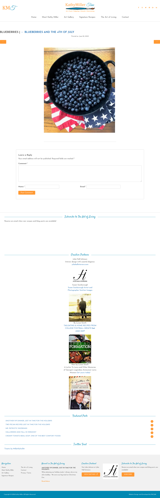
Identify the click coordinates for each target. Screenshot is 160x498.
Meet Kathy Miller (50, 17)
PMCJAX (153, 494)
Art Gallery (69, 17)
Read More (46, 481)
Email (83, 187)
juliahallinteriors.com (80, 264)
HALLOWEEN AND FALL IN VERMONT (21, 432)
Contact (125, 17)
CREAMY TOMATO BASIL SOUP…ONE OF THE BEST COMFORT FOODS (33, 436)
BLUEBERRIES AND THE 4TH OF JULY (47, 32)
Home (33, 17)
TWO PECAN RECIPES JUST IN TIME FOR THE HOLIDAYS (28, 424)
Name (21, 187)
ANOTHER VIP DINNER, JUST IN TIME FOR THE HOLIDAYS (29, 421)
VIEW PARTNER (91, 474)
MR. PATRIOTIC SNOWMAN (16, 428)
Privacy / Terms (26, 473)
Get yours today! (83, 373)
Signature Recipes (87, 17)
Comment (23, 163)
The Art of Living (108, 17)
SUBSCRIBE (128, 474)
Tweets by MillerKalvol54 (14, 449)
